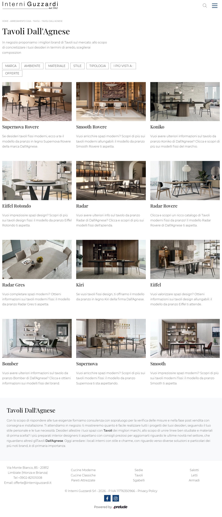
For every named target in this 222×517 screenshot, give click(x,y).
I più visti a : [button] (123, 66)
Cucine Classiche (83, 475)
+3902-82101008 (30, 478)
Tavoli (36, 21)
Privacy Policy (147, 491)
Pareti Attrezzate (83, 480)
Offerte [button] (12, 73)
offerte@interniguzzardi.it (32, 483)
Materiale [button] (57, 66)
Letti (194, 475)
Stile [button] (77, 66)
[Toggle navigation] (215, 5)
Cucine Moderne (83, 470)
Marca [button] (10, 66)
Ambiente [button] (32, 66)
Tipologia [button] (97, 66)
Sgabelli (139, 480)
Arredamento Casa (20, 21)
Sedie (139, 470)
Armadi (194, 480)
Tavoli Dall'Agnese (52, 21)
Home (5, 21)
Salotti (194, 470)
